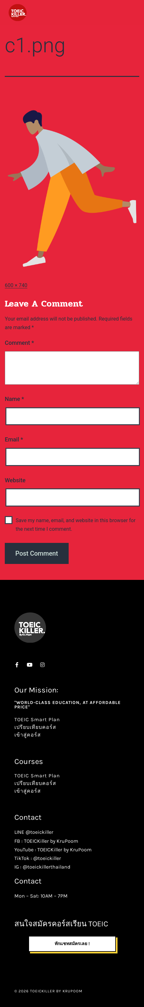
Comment (19, 342)
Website (15, 480)
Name (14, 399)
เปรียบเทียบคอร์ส (35, 727)
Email (14, 439)
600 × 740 (16, 285)
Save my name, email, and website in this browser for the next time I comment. (75, 524)
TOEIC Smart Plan (37, 719)
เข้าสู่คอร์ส (27, 735)
